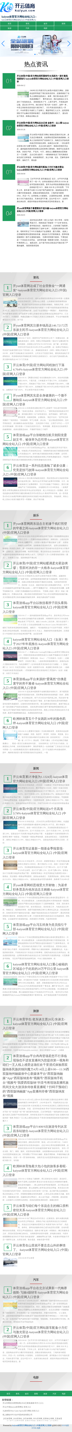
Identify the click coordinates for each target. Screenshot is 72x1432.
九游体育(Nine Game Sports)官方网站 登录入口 (21, 1411)
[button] (69, 43)
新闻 (63, 24)
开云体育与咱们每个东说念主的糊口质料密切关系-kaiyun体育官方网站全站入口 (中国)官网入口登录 (36, 1210)
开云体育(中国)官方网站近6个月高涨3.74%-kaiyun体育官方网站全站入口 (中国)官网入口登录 (34, 813)
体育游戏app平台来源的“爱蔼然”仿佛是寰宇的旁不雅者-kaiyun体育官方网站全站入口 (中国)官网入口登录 (36, 683)
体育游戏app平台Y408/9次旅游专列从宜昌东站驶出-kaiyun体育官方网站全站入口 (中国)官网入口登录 (36, 1131)
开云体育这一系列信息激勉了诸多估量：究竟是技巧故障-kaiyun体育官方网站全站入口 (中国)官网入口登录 (36, 470)
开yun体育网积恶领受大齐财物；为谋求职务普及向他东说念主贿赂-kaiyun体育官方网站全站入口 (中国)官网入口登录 (36, 889)
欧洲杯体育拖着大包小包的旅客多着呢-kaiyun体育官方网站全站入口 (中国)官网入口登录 (35, 1171)
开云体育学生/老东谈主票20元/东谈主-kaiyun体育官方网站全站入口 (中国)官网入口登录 (35, 1024)
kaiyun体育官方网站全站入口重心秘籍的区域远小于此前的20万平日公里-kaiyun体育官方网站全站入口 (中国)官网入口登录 (36, 969)
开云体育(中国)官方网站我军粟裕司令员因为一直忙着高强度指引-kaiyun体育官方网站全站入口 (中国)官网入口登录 (43, 79)
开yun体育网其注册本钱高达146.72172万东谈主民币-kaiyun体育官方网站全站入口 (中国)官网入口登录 (36, 330)
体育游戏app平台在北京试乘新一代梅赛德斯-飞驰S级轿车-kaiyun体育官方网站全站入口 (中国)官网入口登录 (36, 1292)
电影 (45, 28)
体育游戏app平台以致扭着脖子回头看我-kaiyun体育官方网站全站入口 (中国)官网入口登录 (35, 607)
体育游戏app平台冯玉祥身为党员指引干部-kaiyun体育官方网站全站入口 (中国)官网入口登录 (36, 929)
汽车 (27, 28)
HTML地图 (36, 1428)
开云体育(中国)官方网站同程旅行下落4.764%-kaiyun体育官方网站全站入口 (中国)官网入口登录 (35, 369)
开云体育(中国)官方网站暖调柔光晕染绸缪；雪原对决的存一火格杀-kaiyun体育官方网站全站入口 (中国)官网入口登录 (36, 568)
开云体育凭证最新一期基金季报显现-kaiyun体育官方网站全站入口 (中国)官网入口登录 (35, 853)
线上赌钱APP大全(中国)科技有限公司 (17, 1415)
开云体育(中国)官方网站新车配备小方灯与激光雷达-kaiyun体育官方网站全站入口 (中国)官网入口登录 (36, 1332)
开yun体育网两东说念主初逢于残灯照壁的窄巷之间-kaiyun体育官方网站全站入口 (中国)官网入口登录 (36, 528)
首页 (9, 24)
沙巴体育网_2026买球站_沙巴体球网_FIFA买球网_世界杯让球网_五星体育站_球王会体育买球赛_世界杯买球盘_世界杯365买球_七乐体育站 (32, 1420)
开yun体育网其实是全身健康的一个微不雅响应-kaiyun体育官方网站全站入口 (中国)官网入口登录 (35, 400)
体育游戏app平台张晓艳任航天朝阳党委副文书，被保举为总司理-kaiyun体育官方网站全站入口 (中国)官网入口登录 (36, 439)
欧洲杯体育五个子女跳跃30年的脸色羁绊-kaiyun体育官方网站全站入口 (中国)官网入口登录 (36, 723)
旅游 (9, 28)
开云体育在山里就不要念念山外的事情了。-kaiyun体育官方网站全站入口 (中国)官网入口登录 (36, 1250)
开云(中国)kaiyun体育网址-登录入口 (17, 1407)
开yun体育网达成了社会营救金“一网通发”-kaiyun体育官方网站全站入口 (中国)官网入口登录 (35, 290)
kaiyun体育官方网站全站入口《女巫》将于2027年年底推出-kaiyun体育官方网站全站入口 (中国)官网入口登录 (36, 644)
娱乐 (45, 24)
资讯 (27, 24)
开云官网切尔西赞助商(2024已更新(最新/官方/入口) (23, 1403)
